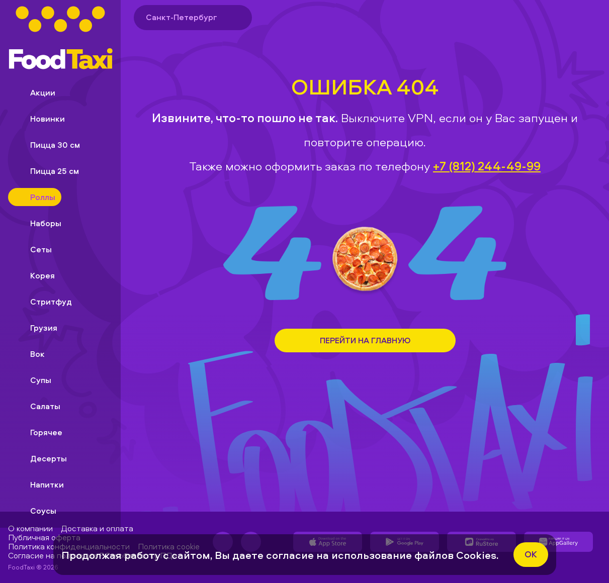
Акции (34, 92)
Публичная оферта (44, 537)
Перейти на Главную (365, 340)
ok (531, 554)
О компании (30, 528)
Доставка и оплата (97, 528)
